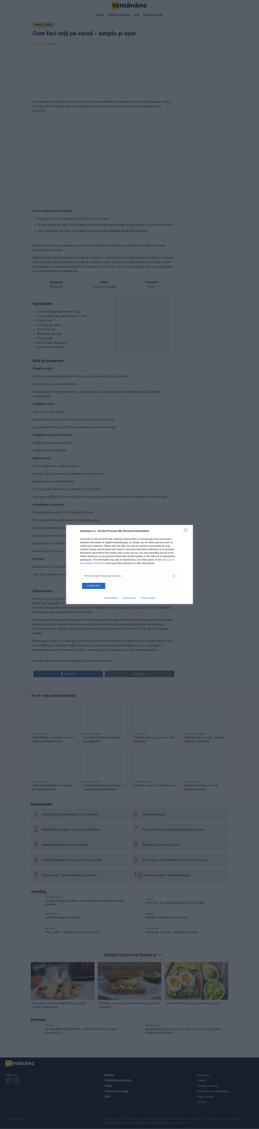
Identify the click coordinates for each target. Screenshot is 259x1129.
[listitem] (129, 575)
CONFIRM (98, 585)
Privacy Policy (148, 598)
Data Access (129, 598)
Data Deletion (111, 598)
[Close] (187, 530)
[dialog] (129, 564)
